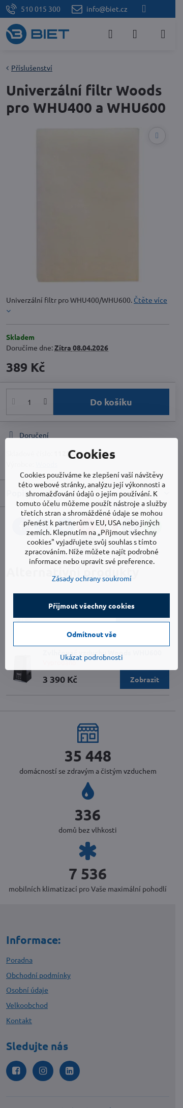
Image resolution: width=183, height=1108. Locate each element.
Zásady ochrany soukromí (92, 578)
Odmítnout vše (91, 634)
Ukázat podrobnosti (91, 656)
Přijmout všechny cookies (91, 605)
